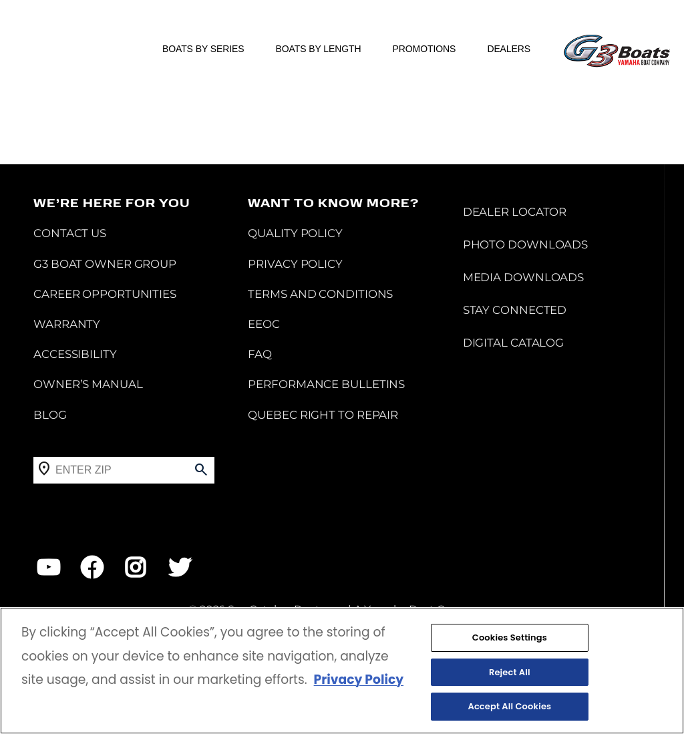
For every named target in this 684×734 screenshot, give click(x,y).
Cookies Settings (509, 637)
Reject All (509, 672)
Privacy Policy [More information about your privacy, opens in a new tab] (358, 680)
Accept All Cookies (509, 707)
